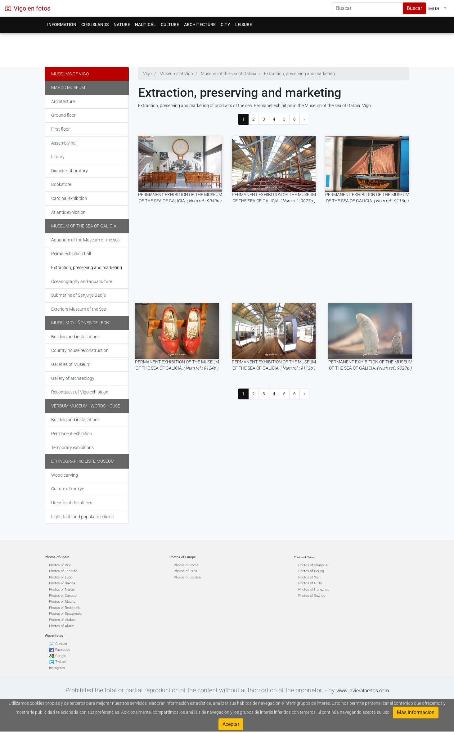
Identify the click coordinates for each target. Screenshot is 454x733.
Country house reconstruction (80, 350)
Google (60, 656)
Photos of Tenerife (63, 571)
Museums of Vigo (70, 73)
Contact (61, 644)
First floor (60, 129)
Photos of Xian (309, 577)
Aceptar (231, 724)
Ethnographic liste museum (83, 461)
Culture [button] (170, 24)
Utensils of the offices (71, 502)
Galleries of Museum (70, 364)
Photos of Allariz (61, 626)
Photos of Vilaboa (62, 620)
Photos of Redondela (65, 608)
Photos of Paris (185, 571)
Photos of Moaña (62, 602)
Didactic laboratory (69, 170)
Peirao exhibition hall (71, 253)
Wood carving (64, 475)
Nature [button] (122, 24)
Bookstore (61, 184)
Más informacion (415, 712)
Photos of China (304, 557)
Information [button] (61, 24)
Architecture (63, 101)
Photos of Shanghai (313, 565)
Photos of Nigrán (62, 589)
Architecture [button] (200, 24)
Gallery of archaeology (72, 378)
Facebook (62, 650)
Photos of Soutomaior (66, 614)
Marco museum (68, 87)
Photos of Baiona (62, 583)
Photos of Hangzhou (313, 589)
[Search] (367, 8)
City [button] (225, 24)
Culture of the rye (67, 488)
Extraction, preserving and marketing (86, 267)
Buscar (414, 8)
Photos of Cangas (62, 596)
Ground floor (63, 115)
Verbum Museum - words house (85, 405)
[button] (437, 8)
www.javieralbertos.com (362, 691)
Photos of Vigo (60, 565)
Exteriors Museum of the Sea (78, 309)
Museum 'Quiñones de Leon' (80, 322)
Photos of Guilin (310, 583)
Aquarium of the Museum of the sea (85, 239)
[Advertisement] (227, 48)
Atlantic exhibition (68, 212)
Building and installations (75, 336)
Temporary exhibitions (72, 447)
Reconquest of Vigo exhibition (79, 391)
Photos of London (187, 577)
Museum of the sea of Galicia (83, 225)
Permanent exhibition (71, 433)
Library (58, 156)
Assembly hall (64, 143)
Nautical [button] (145, 24)
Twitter (60, 662)
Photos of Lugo (60, 577)
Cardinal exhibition (69, 198)
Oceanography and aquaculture (81, 281)
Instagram (57, 668)
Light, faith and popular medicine (82, 516)
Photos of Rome (186, 565)
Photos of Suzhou (311, 596)
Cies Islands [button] (95, 24)
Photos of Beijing (311, 571)
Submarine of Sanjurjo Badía (78, 295)
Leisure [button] (243, 24)
